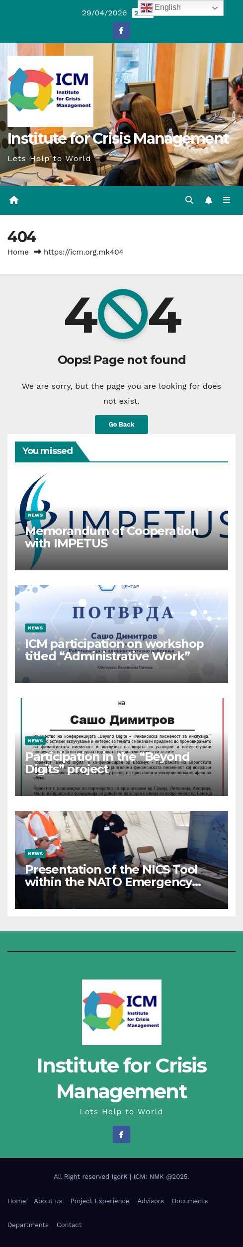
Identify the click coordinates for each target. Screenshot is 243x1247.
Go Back (122, 424)
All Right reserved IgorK (92, 1176)
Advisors (150, 1201)
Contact (69, 1225)
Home (18, 252)
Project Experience (99, 1201)
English (161, 8)
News (35, 515)
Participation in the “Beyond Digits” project (107, 762)
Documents (190, 1201)
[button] (189, 200)
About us (48, 1201)
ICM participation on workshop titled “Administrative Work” (114, 649)
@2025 (176, 1176)
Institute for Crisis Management (118, 138)
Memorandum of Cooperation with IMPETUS (112, 537)
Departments (28, 1225)
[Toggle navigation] (227, 200)
